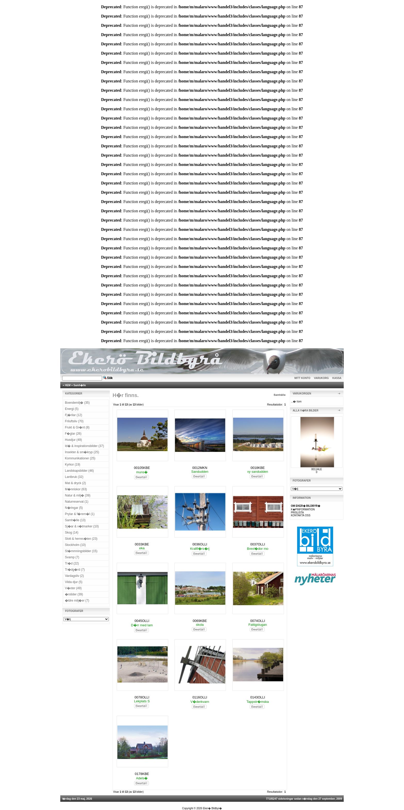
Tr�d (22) (72, 563)
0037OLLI (257, 544)
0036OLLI (199, 544)
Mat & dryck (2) (75, 483)
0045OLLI (141, 621)
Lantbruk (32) (74, 477)
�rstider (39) (74, 594)
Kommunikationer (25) (80, 458)
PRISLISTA (297, 512)
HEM (68, 385)
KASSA (336, 378)
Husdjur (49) (73, 440)
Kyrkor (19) (72, 464)
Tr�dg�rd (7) (75, 569)
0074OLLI (257, 621)
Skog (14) (71, 532)
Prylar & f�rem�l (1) (80, 514)
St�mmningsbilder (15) (81, 551)
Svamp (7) (72, 557)
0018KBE (258, 468)
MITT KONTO (302, 378)
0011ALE (316, 469)
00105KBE (142, 468)
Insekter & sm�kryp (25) (82, 452)
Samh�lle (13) (75, 520)
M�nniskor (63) (76, 489)
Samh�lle (79, 385)
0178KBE (142, 774)
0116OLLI (199, 697)
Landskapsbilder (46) (79, 470)
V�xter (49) (73, 588)
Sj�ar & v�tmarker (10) (82, 526)
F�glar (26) (73, 433)
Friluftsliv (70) (74, 421)
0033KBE (142, 544)
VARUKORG (321, 378)
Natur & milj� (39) (77, 495)
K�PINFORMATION (303, 509)
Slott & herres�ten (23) (81, 539)
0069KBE (200, 621)
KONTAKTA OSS (300, 515)
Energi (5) (72, 409)
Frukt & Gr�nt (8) (77, 427)
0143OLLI (257, 697)
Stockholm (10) (75, 545)
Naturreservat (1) (76, 501)
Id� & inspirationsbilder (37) (84, 446)
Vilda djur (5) (73, 582)
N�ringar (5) (74, 508)
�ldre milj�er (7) (77, 600)
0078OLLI (141, 697)
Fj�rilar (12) (73, 415)
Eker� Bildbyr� (212, 808)
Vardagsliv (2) (74, 576)
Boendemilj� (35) (77, 402)
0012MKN (199, 468)
